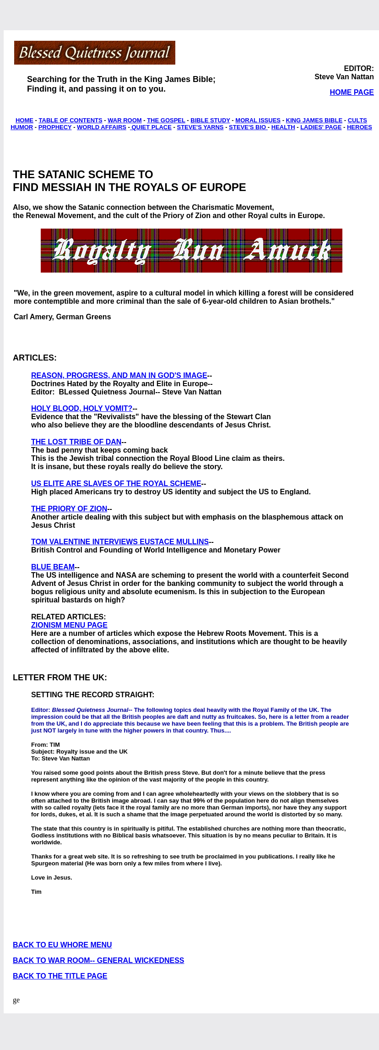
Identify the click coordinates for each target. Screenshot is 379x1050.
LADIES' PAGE (320, 127)
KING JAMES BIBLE (314, 120)
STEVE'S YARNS (200, 127)
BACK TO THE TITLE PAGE (60, 976)
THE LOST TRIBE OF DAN (76, 442)
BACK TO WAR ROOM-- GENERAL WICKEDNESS (98, 960)
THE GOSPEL (166, 120)
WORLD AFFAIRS (101, 127)
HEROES (359, 127)
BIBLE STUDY (210, 120)
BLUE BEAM (53, 567)
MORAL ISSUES (258, 120)
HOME (24, 120)
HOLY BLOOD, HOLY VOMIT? (81, 408)
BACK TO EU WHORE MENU (62, 945)
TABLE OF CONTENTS (71, 120)
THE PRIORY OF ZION (69, 509)
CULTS (357, 120)
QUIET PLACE (151, 127)
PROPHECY (55, 127)
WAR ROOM (124, 120)
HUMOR (22, 127)
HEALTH (283, 127)
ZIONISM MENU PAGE (69, 625)
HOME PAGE (352, 92)
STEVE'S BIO (248, 127)
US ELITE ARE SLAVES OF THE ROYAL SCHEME (116, 483)
